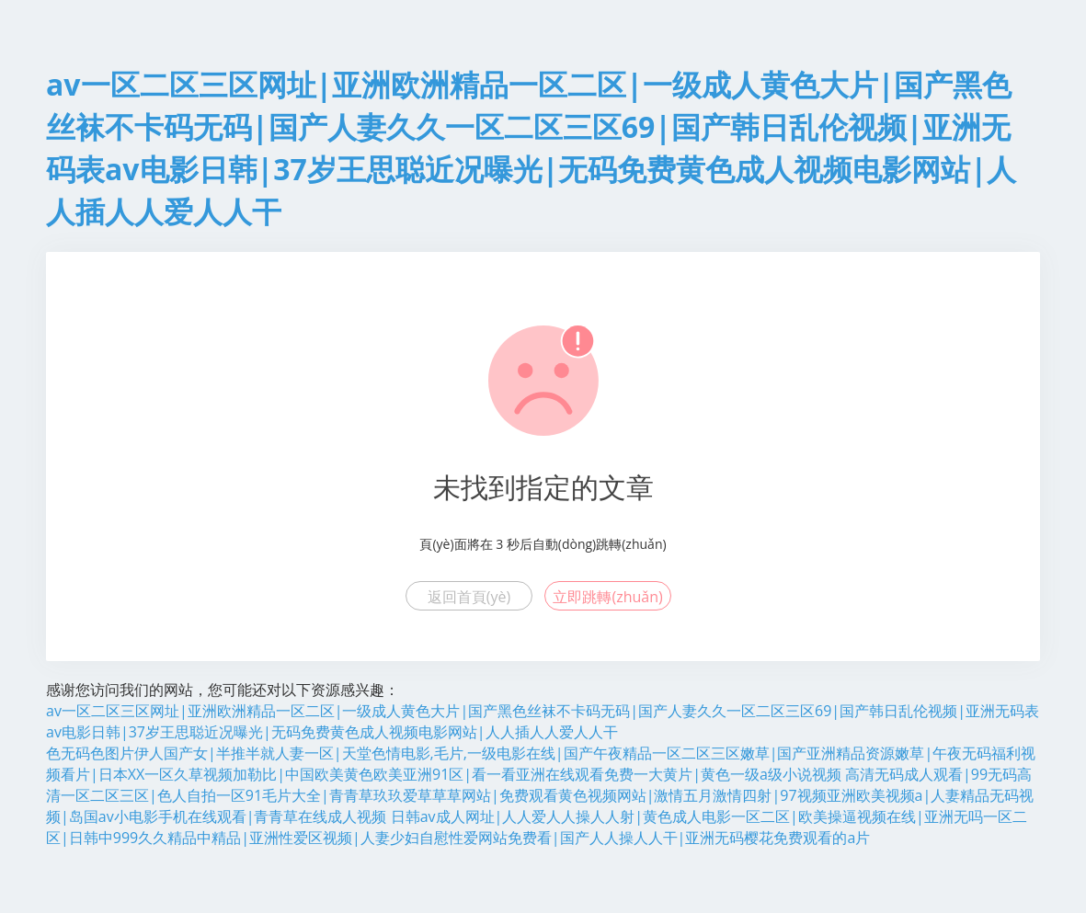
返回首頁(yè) (469, 597)
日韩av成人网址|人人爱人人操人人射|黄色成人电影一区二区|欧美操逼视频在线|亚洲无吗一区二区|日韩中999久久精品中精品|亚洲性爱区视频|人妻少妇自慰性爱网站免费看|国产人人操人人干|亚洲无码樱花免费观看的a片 (536, 827)
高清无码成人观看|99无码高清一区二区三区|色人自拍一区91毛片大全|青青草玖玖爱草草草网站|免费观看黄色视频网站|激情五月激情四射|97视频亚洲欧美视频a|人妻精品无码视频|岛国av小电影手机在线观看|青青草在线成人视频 (540, 795)
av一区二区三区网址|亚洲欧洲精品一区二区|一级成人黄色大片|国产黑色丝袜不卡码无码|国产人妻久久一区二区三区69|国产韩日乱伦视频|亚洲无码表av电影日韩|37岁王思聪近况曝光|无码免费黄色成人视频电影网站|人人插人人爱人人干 (542, 721)
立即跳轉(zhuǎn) (607, 597)
